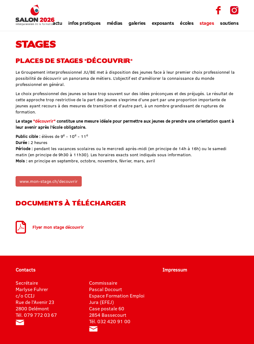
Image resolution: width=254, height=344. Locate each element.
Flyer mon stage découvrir (58, 227)
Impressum (174, 269)
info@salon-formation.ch (20, 322)
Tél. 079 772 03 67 (36, 315)
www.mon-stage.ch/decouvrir (49, 181)
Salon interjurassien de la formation (35, 15)
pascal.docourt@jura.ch (93, 328)
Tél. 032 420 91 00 (109, 321)
